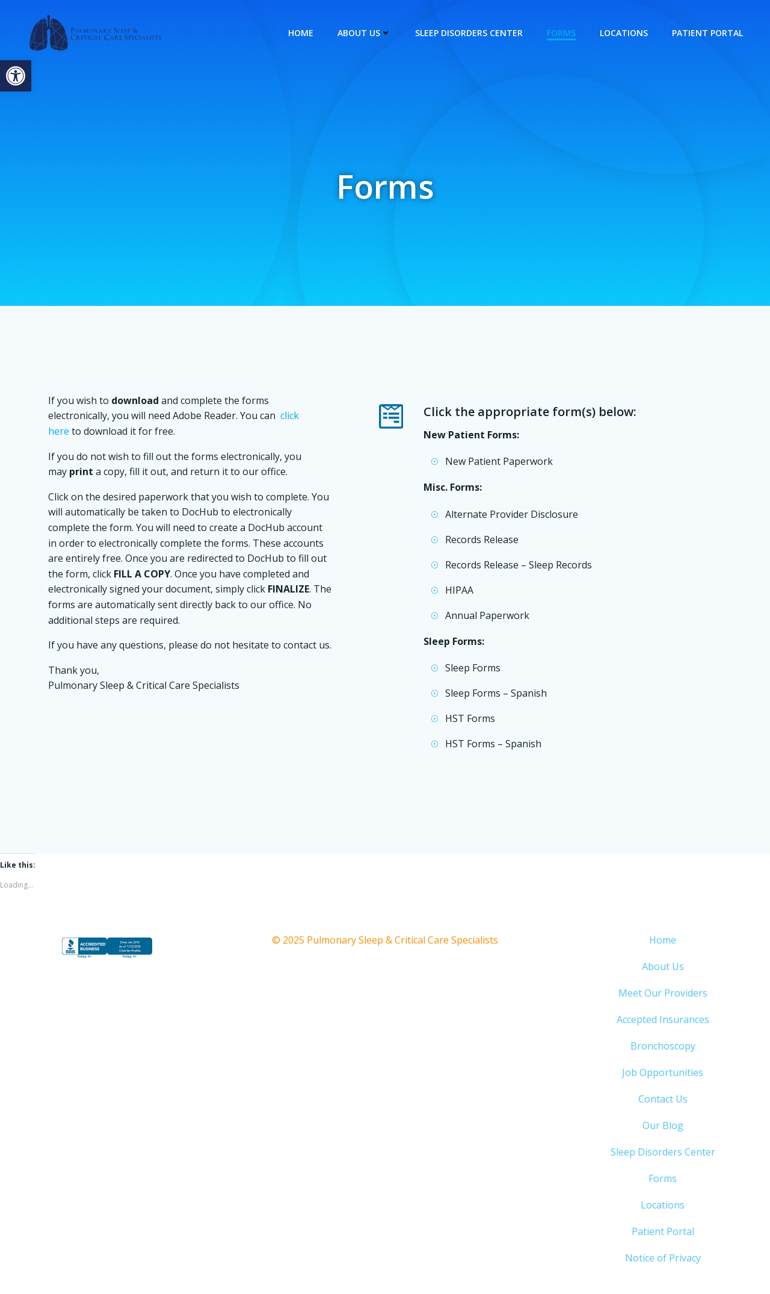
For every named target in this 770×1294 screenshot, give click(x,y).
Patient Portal (708, 33)
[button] (15, 76)
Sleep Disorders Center (469, 33)
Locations (624, 33)
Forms (561, 33)
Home (301, 33)
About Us (365, 33)
